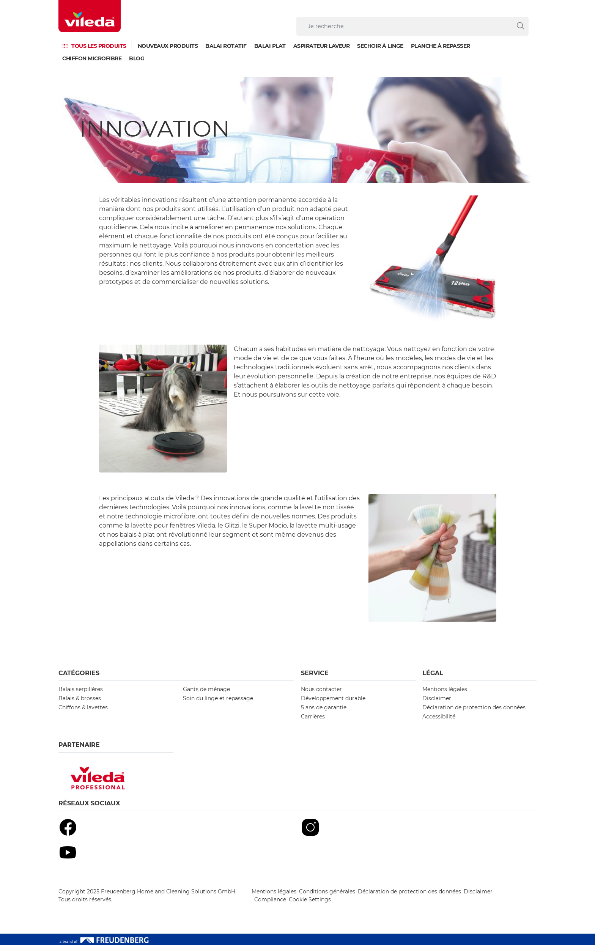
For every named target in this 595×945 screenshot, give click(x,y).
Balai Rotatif (226, 46)
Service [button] (315, 673)
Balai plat (270, 46)
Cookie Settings (310, 899)
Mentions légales (444, 689)
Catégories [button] (78, 673)
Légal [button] (432, 673)
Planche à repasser (440, 46)
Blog (136, 58)
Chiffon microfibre (91, 58)
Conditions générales (327, 891)
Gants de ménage (206, 689)
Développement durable (333, 698)
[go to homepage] (89, 16)
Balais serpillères (80, 689)
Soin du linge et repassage (218, 698)
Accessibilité (438, 716)
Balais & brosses (79, 698)
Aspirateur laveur (321, 46)
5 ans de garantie (323, 707)
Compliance (270, 899)
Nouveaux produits (168, 46)
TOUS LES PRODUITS (98, 46)
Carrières (313, 716)
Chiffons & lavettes (83, 707)
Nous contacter (321, 689)
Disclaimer (436, 698)
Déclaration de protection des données (474, 707)
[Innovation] (297, 130)
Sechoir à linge (380, 46)
